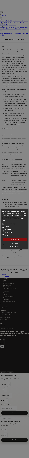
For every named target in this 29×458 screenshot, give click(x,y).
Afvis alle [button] (15, 243)
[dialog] (14, 229)
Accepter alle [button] (15, 239)
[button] (14, 246)
